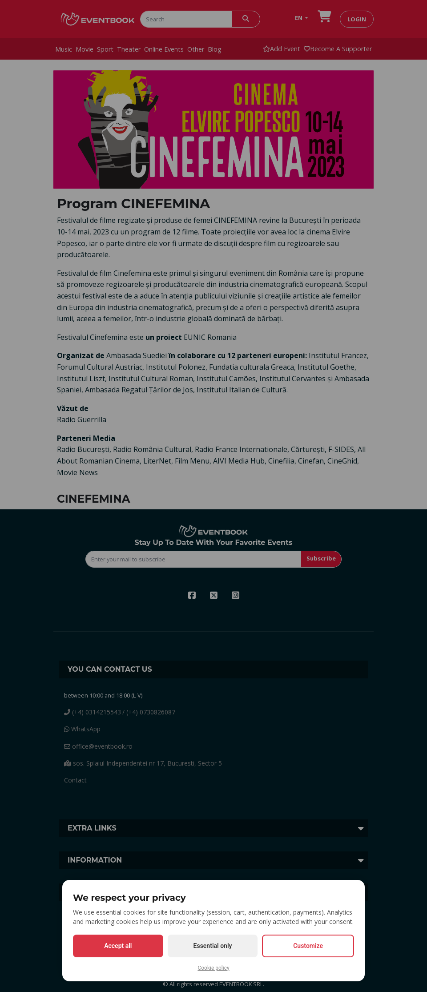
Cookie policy (213, 968)
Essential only (212, 945)
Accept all (118, 945)
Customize (308, 945)
